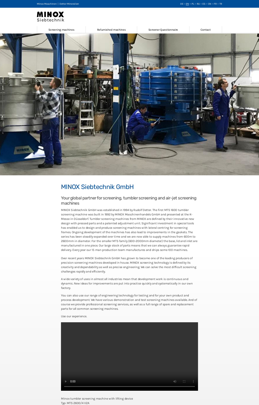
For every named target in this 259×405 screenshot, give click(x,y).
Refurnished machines (111, 29)
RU (198, 3)
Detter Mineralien (69, 3)
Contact (206, 29)
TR (220, 3)
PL (193, 3)
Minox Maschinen (47, 3)
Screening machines (61, 29)
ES (203, 3)
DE (181, 3)
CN (209, 3)
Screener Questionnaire (163, 29)
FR (215, 3)
